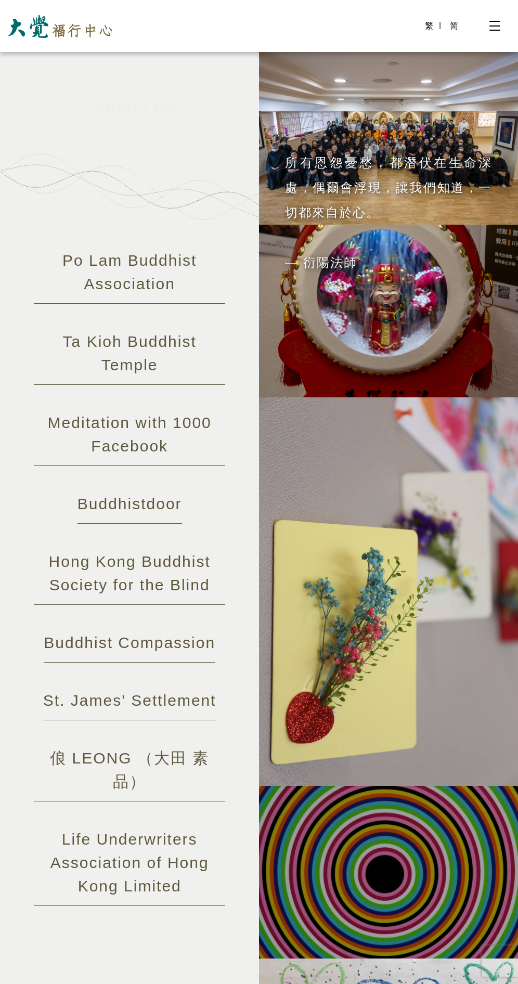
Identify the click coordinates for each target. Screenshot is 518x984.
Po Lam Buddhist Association (129, 272)
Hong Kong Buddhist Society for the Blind (129, 573)
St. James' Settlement (129, 700)
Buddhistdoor (129, 503)
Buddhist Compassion (129, 642)
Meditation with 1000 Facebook (129, 434)
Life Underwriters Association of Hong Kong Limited (129, 863)
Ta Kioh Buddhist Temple (129, 353)
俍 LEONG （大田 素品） (129, 769)
